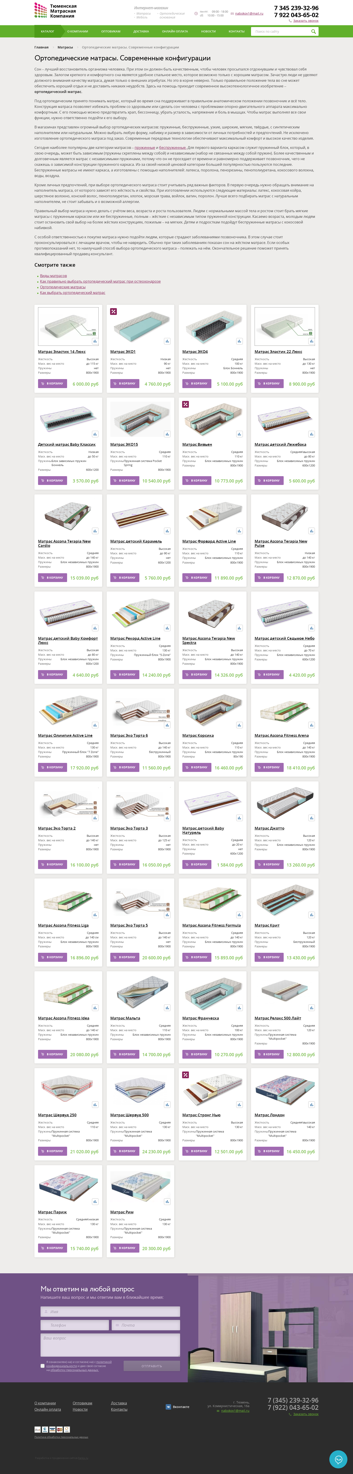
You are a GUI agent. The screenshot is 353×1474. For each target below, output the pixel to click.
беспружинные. (173, 147)
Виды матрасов (53, 275)
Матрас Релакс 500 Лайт (278, 1032)
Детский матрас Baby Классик (67, 459)
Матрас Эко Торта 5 (129, 939)
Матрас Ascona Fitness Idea (63, 1032)
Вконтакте (181, 1407)
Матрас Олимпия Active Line (65, 750)
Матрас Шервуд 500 (129, 1121)
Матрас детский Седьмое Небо (285, 644)
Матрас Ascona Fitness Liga (63, 931)
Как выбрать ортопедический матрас (72, 292)
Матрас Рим (122, 1226)
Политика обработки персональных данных (61, 1437)
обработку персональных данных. (74, 1370)
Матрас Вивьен (197, 450)
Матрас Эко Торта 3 (129, 834)
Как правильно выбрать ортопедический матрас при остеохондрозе (100, 281)
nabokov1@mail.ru (249, 13)
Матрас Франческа (200, 1024)
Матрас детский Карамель (136, 547)
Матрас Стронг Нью (201, 1129)
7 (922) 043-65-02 (293, 1407)
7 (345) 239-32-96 (293, 1400)
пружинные (145, 147)
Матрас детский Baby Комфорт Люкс (68, 647)
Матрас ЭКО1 (123, 366)
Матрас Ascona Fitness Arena (282, 750)
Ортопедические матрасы (63, 286)
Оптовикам (82, 1403)
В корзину (55, 390)
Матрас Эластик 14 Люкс (62, 358)
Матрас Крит (267, 931)
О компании (45, 1403)
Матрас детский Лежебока (280, 459)
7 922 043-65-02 (296, 15)
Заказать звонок (306, 20)
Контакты (119, 1409)
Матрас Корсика (198, 741)
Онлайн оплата (47, 1409)
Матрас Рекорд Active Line (135, 653)
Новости (80, 1409)
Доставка (119, 1403)
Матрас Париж (52, 1218)
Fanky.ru (83, 1458)
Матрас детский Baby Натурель (203, 845)
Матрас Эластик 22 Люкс (278, 358)
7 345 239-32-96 (296, 8)
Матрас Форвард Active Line (209, 556)
